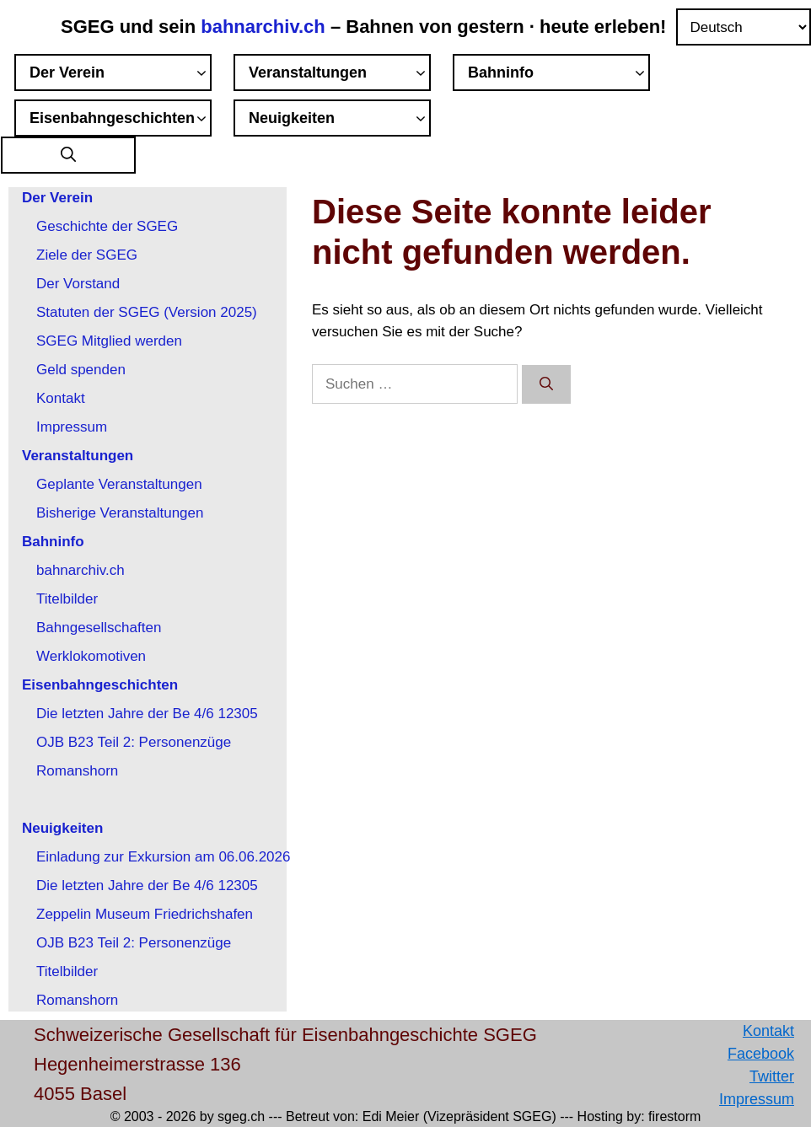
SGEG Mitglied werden (109, 341)
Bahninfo (559, 75)
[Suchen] (546, 384)
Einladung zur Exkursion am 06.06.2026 (163, 857)
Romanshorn (77, 771)
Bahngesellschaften (98, 628)
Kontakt (60, 398)
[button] (68, 155)
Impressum (71, 427)
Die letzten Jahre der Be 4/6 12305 (147, 714)
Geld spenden (81, 370)
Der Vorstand (78, 284)
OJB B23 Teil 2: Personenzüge (133, 742)
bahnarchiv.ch (265, 26)
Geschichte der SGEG (107, 226)
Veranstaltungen (340, 75)
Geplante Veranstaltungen (119, 484)
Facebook (761, 1053)
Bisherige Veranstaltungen (119, 513)
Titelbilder (67, 599)
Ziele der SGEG (86, 255)
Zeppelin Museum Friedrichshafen (144, 914)
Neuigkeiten (340, 121)
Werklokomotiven (91, 656)
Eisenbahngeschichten (121, 121)
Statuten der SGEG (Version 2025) (146, 312)
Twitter (771, 1076)
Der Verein (121, 75)
